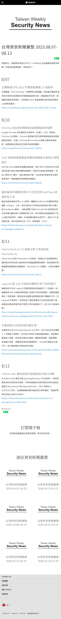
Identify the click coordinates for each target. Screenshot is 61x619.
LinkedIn (14, 613)
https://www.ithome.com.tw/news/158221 (22, 274)
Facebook (5, 613)
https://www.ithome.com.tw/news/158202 (22, 148)
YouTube (22, 613)
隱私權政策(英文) (33, 613)
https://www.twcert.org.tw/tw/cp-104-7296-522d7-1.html (29, 107)
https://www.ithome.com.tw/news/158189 (22, 182)
